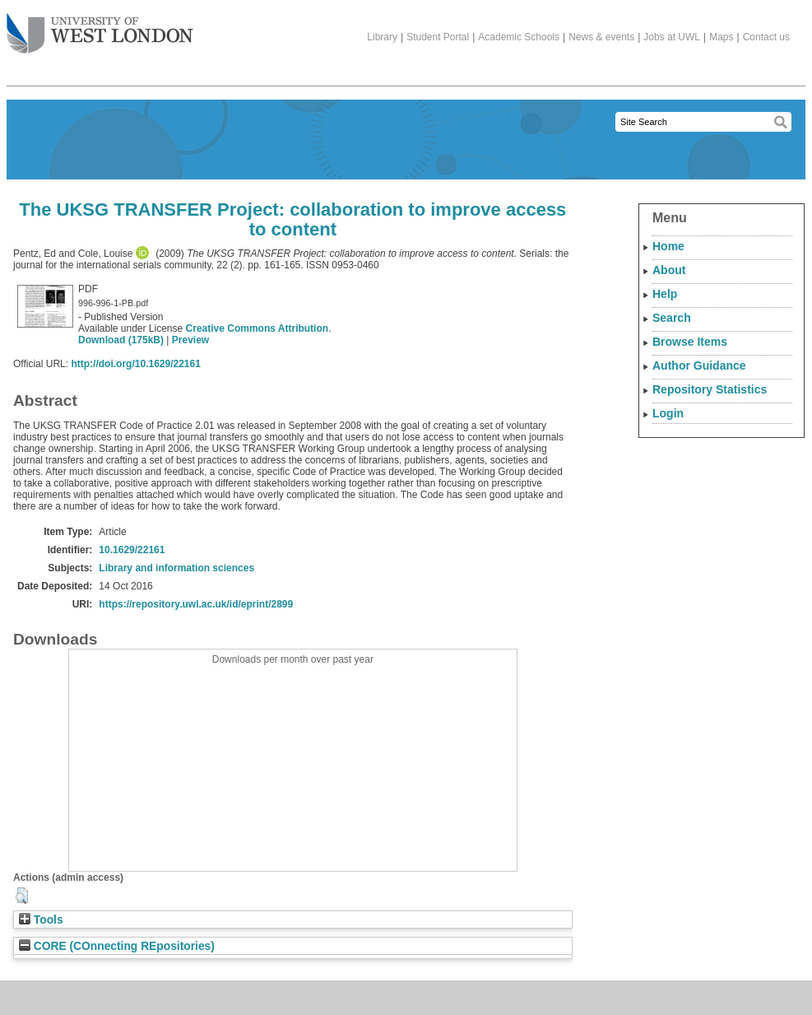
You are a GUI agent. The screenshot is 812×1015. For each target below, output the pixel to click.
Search (671, 317)
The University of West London (100, 27)
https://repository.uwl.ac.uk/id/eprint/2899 (196, 604)
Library (382, 37)
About (668, 270)
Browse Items (689, 341)
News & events (601, 37)
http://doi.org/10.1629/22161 (135, 364)
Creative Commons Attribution (257, 328)
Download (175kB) (121, 340)
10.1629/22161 (132, 550)
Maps (721, 37)
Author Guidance (699, 365)
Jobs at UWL (671, 37)
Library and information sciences (176, 568)
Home (668, 246)
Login (668, 413)
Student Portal (437, 37)
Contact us (766, 37)
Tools (41, 920)
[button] (22, 896)
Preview (190, 340)
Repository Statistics (709, 389)
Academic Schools (518, 37)
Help (664, 293)
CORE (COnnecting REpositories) (117, 946)
